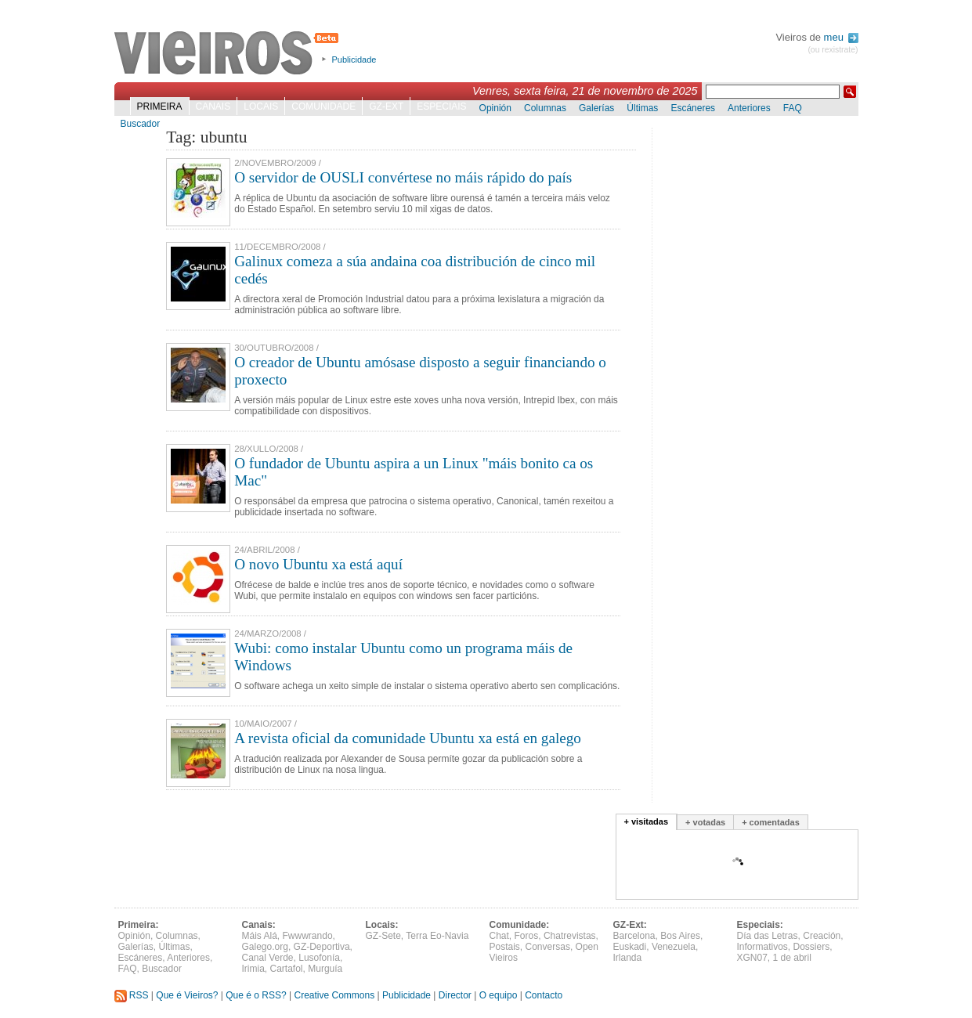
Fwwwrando (308, 935)
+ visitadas (646, 821)
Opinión (495, 108)
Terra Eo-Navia (437, 935)
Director (455, 995)
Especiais (441, 106)
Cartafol (286, 968)
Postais (505, 946)
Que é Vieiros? (187, 995)
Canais (213, 106)
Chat (499, 935)
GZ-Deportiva (322, 946)
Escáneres (692, 108)
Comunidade (323, 106)
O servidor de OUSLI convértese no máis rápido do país (403, 177)
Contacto (543, 995)
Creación (821, 935)
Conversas (548, 946)
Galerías (596, 108)
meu (841, 37)
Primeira (159, 106)
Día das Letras (767, 935)
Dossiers (811, 946)
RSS (131, 995)
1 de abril (792, 957)
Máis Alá (259, 935)
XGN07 (752, 957)
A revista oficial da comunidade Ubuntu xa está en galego (407, 738)
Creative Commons (334, 995)
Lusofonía (319, 957)
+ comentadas (771, 822)
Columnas (545, 108)
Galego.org (265, 946)
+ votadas (705, 822)
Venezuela (674, 946)
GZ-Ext (386, 106)
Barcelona (634, 935)
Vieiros (229, 54)
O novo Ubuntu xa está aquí (318, 564)
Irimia (253, 968)
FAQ (792, 108)
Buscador (141, 123)
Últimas (642, 108)
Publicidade (354, 59)
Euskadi (630, 946)
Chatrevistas (570, 935)
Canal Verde (268, 957)
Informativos (762, 946)
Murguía (325, 968)
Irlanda (627, 957)
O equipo (498, 995)
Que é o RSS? (256, 995)
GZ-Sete (383, 935)
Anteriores (749, 108)
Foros (527, 935)
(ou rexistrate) (833, 49)
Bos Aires (680, 935)
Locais (261, 106)
